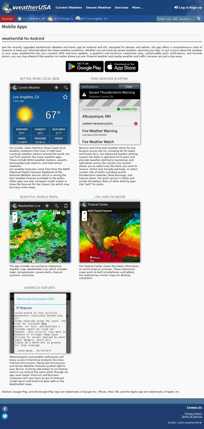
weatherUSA (26, 7)
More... (137, 7)
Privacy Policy (193, 413)
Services (121, 7)
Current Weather (69, 7)
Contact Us (194, 407)
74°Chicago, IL (60, 18)
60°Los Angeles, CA (91, 18)
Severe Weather (98, 7)
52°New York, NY (31, 18)
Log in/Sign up (188, 7)
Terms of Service (192, 416)
